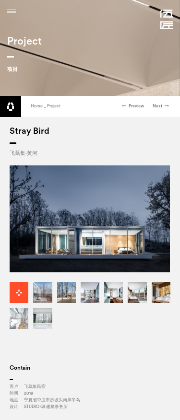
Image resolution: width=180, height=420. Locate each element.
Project (53, 106)
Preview (133, 106)
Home (37, 106)
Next (161, 106)
